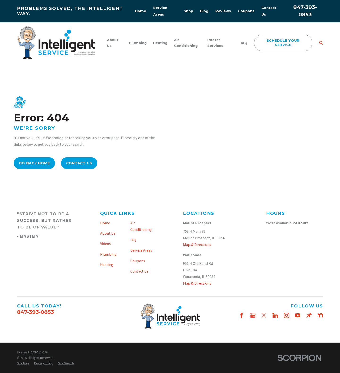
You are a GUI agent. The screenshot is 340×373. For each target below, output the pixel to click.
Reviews (223, 11)
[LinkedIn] (275, 315)
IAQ (133, 239)
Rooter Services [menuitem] (215, 43)
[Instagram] (286, 315)
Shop (188, 11)
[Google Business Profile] (252, 315)
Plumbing (108, 254)
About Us (107, 233)
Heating (106, 264)
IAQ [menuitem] (244, 43)
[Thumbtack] (309, 315)
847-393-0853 (35, 312)
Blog (204, 11)
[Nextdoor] (320, 315)
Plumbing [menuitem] (138, 43)
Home (140, 11)
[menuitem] (23, 363)
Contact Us (79, 163)
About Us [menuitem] (112, 43)
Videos (105, 243)
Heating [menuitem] (160, 43)
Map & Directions (197, 244)
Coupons (246, 11)
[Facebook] (241, 315)
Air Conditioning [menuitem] (186, 43)
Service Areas (141, 250)
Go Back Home (34, 163)
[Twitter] (264, 315)
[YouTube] (297, 315)
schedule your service (283, 42)
